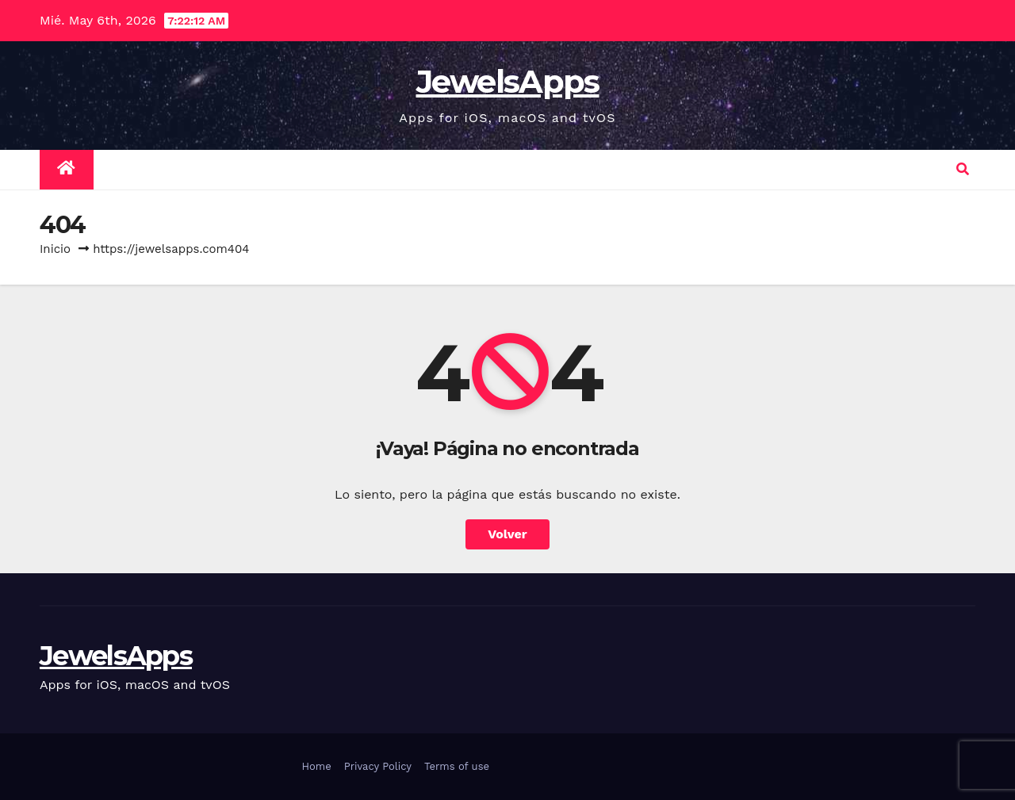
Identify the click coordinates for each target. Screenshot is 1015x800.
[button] (962, 169)
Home (316, 766)
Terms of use (456, 766)
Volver (507, 534)
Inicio (55, 249)
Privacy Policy (378, 766)
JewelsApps (507, 81)
